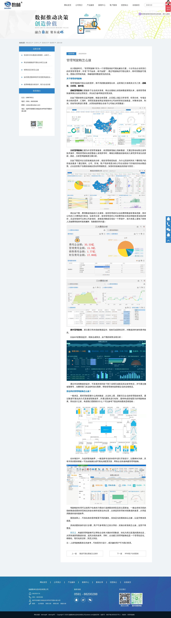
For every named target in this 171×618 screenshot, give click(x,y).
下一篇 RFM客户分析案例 (127, 554)
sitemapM (44, 615)
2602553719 (36, 593)
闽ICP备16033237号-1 (113, 615)
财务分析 (48, 603)
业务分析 (59, 43)
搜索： (34, 603)
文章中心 (37, 43)
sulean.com (89, 615)
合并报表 (41, 603)
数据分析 (63, 603)
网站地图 (37, 615)
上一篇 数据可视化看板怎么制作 (85, 554)
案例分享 (45, 43)
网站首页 (29, 43)
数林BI (52, 43)
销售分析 (56, 603)
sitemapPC (51, 615)
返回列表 (71, 53)
